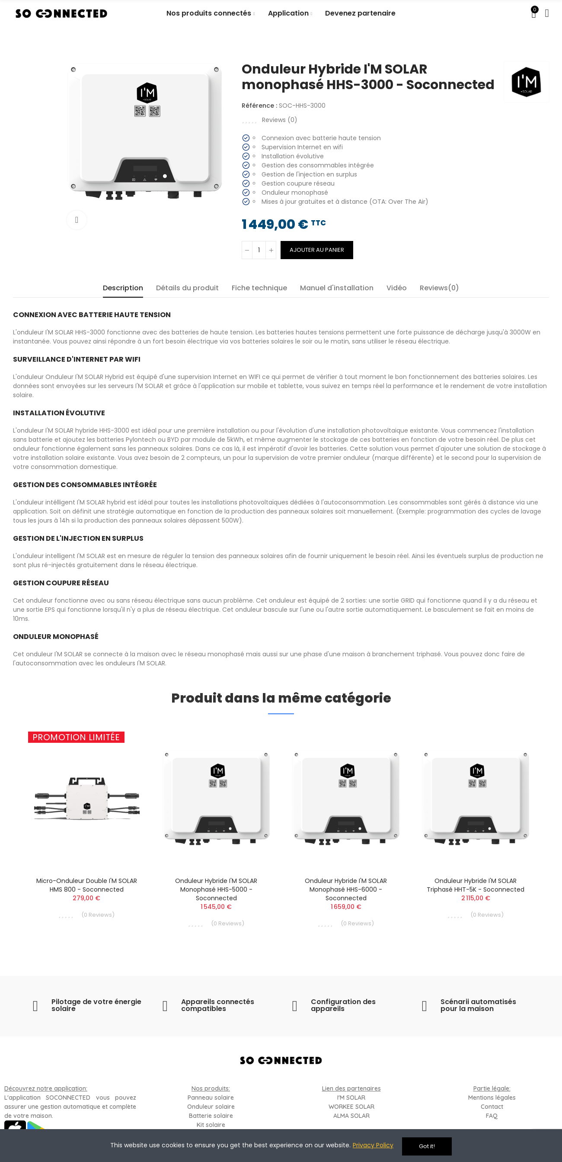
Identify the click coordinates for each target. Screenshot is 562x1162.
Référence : (259, 105)
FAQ (492, 1116)
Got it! (427, 1146)
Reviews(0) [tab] (439, 288)
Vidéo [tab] (396, 288)
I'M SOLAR (351, 1097)
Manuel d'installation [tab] (337, 288)
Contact (492, 1107)
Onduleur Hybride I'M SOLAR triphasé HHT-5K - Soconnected (475, 885)
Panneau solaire (211, 1097)
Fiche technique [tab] (259, 288)
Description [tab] (123, 288)
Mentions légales (492, 1097)
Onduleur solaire (211, 1107)
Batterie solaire (211, 1116)
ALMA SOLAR (351, 1116)
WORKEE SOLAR (351, 1107)
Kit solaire (211, 1125)
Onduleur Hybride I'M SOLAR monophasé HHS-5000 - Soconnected (216, 889)
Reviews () (279, 120)
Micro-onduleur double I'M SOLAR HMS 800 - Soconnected (86, 885)
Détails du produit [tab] (187, 288)
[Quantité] (259, 250)
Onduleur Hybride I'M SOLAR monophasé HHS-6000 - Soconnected (346, 889)
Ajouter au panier (317, 250)
